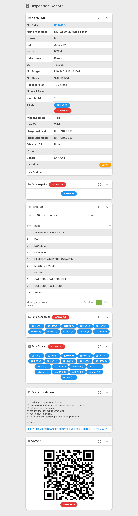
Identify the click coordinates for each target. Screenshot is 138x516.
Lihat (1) (62, 105)
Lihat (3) (69, 326)
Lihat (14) (94, 367)
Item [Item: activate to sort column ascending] (37, 225)
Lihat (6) (36, 332)
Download (62, 111)
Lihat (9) (84, 332)
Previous (89, 302)
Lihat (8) (68, 332)
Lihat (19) (68, 377)
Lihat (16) (60, 372)
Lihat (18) (94, 372)
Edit (105, 165)
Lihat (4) (85, 326)
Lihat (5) (101, 326)
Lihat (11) (43, 367)
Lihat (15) (43, 372)
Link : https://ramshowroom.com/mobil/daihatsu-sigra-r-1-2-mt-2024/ (67, 428)
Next (107, 302)
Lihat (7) (52, 332)
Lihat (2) (53, 326)
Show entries (42, 215)
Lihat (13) (77, 367)
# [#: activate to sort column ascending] (28, 225)
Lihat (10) (101, 332)
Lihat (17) (77, 372)
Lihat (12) (60, 367)
